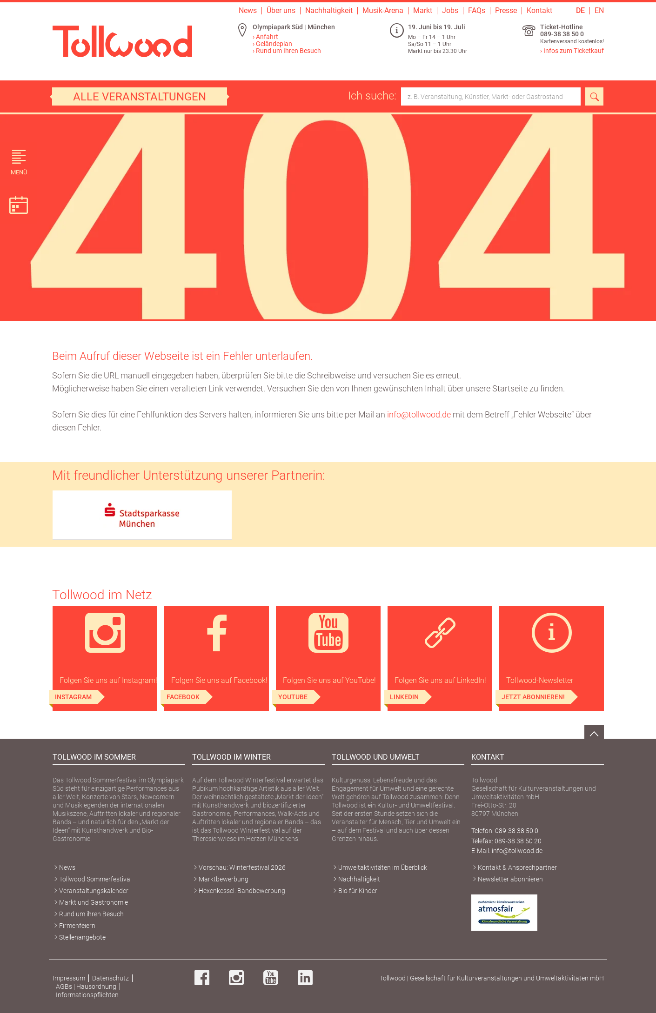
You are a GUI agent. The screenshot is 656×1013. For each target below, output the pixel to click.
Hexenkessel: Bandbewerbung (242, 890)
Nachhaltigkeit (329, 10)
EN (599, 10)
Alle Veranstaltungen (139, 96)
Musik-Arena (382, 10)
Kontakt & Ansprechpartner (517, 867)
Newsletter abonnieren (510, 879)
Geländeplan (274, 43)
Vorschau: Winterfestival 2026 (242, 867)
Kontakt (539, 10)
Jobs (450, 10)
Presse (506, 10)
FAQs (476, 10)
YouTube (293, 697)
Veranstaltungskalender (93, 890)
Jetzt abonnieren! (533, 697)
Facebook (183, 697)
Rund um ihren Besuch (91, 914)
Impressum (69, 978)
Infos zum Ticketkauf (573, 50)
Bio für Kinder (357, 890)
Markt (422, 10)
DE (580, 10)
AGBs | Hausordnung (86, 986)
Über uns (281, 10)
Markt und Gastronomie (93, 902)
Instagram (73, 697)
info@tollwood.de (419, 414)
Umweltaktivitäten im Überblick (382, 867)
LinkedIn (404, 697)
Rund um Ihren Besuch (288, 50)
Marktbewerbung (223, 879)
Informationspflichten (87, 995)
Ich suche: (464, 96)
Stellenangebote (82, 937)
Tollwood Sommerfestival (95, 879)
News (248, 10)
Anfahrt (267, 36)
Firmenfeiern (77, 925)
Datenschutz (110, 978)
